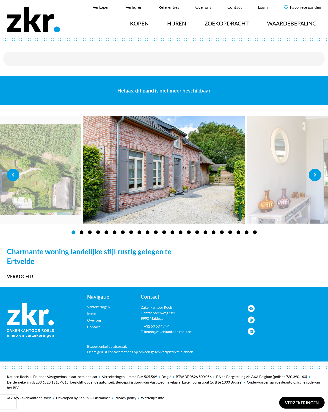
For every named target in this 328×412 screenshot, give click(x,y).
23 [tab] (255, 232)
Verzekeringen (302, 402)
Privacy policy (125, 397)
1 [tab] (73, 232)
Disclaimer (101, 397)
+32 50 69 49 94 (156, 326)
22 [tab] (246, 232)
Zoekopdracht (226, 23)
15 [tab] (189, 232)
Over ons (94, 320)
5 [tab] (106, 232)
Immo (91, 313)
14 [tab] (180, 232)
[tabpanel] (164, 170)
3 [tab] (90, 232)
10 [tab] (147, 232)
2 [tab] (81, 232)
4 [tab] (98, 232)
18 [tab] (213, 232)
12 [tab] (164, 232)
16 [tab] (197, 232)
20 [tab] (230, 232)
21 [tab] (238, 232)
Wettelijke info (152, 397)
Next (315, 175)
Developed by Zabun (72, 397)
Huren (176, 23)
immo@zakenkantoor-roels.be (168, 331)
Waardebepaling (292, 23)
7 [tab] (123, 232)
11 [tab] (156, 232)
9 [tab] (139, 232)
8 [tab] (131, 232)
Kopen (139, 23)
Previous (13, 175)
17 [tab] (205, 232)
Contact (93, 327)
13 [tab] (172, 232)
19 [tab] (222, 232)
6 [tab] (114, 232)
